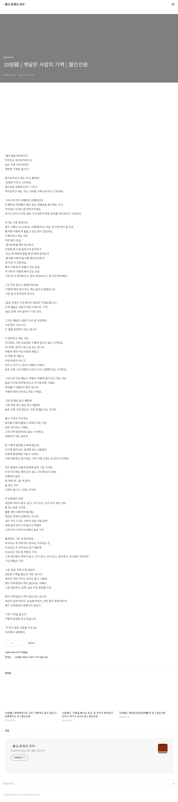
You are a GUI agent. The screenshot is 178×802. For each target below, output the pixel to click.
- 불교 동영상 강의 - (14, 4)
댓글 (7, 730)
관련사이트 (8, 783)
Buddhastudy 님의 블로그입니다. (28, 750)
